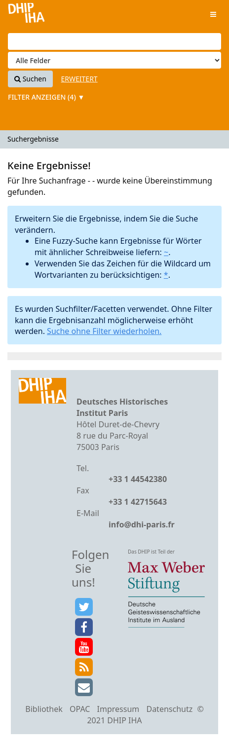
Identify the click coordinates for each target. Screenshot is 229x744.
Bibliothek (44, 709)
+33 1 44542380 (138, 479)
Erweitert (79, 78)
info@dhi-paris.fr (142, 524)
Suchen (30, 78)
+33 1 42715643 (138, 501)
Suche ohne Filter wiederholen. (104, 331)
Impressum (118, 709)
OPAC (80, 709)
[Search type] (114, 60)
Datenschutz (169, 709)
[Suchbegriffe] (114, 41)
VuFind (26, 15)
